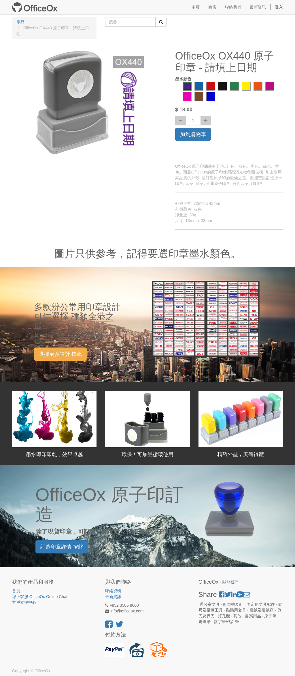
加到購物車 (193, 134)
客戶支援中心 (24, 602)
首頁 (16, 591)
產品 (20, 22)
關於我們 (230, 582)
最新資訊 (113, 596)
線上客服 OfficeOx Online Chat (39, 596)
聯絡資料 (113, 591)
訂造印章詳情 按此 (61, 547)
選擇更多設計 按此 (60, 354)
